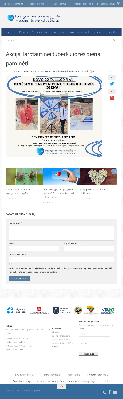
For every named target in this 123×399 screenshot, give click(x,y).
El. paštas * (83, 343)
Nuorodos (105, 381)
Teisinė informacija (39, 3)
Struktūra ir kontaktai (13, 3)
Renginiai (23, 31)
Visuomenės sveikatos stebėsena (48, 31)
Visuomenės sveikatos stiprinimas (86, 31)
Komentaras (15, 223)
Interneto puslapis (17, 254)
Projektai (112, 31)
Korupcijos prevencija (82, 3)
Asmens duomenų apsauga (82, 381)
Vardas (13, 243)
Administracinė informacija (49, 381)
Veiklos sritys (60, 3)
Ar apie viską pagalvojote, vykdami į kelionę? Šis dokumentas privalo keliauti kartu (60, 193)
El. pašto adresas (72, 243)
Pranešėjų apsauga (106, 3)
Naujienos (10, 31)
